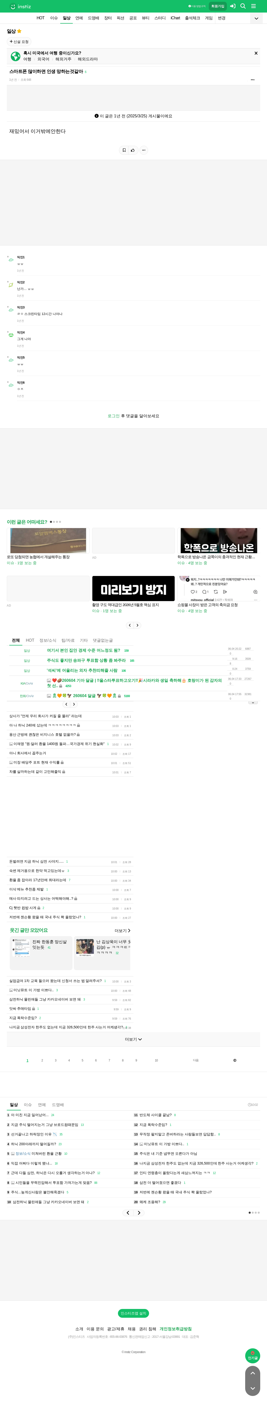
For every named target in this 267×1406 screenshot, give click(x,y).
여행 (27, 59)
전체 (16, 640)
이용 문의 (95, 1329)
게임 (209, 18)
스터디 (160, 18)
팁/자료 (68, 640)
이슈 (54, 18)
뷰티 (145, 18)
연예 (79, 18)
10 (156, 1060)
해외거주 (63, 59)
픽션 (120, 18)
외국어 (43, 59)
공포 (133, 18)
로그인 (114, 416)
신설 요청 (19, 42)
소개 (79, 1329)
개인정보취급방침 (176, 1329)
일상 (66, 18)
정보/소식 (47, 640)
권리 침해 (147, 1329)
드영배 (93, 18)
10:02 (253, 1105)
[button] (130, 625)
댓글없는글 (103, 640)
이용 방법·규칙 (197, 6)
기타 (84, 640)
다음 (195, 1060)
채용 (132, 1329)
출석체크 (192, 18)
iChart (175, 18)
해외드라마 (88, 59)
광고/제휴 (115, 1329)
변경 (221, 18)
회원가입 (217, 6)
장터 (108, 18)
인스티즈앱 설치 (133, 1313)
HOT (40, 18)
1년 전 (13, 79)
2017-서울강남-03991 (166, 1337)
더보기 (122, 931)
